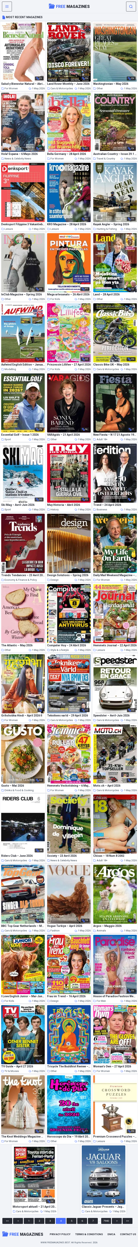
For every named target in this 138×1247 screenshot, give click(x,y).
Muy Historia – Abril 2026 (63, 504)
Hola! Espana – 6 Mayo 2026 (19, 154)
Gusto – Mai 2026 (12, 785)
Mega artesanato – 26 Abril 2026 (68, 294)
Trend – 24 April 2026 (107, 504)
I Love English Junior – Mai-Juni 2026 (23, 996)
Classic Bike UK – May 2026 (111, 364)
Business (100, 509)
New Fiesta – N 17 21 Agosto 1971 (115, 434)
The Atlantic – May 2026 (16, 645)
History (53, 509)
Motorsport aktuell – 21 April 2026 (34, 1206)
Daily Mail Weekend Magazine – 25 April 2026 (115, 575)
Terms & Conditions (89, 1234)
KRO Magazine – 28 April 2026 (66, 224)
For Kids (53, 299)
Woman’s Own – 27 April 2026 (112, 1066)
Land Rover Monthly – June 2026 (68, 83)
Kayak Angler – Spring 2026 (111, 224)
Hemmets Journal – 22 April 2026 (115, 645)
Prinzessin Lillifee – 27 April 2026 (69, 364)
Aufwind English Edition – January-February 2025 (23, 364)
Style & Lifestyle (58, 649)
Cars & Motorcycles (60, 88)
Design (53, 579)
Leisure (7, 228)
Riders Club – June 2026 (17, 855)
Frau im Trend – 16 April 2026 (66, 996)
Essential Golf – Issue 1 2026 (20, 434)
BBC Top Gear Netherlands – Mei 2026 (23, 926)
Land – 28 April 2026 (106, 294)
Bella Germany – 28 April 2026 (66, 154)
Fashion (53, 930)
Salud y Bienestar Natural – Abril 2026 (23, 83)
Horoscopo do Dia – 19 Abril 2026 (69, 1136)
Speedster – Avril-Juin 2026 (111, 715)
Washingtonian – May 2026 (110, 83)
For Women (9, 88)
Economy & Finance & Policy (19, 579)
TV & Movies (10, 1071)
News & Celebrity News (16, 158)
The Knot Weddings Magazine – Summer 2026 (23, 1136)
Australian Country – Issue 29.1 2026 (115, 154)
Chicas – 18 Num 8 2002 (108, 855)
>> (127, 1220)
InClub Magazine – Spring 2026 (21, 294)
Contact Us (128, 1234)
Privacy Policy (60, 1234)
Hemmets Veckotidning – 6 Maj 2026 (69, 785)
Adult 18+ (100, 439)
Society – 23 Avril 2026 (62, 855)
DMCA (111, 1234)
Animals (99, 930)
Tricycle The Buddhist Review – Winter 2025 (69, 1066)
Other (98, 88)
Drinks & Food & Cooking (17, 790)
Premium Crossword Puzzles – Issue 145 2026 (115, 1136)
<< (7, 1220)
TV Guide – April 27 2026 (17, 1066)
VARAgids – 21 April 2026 (63, 434)
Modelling (8, 369)
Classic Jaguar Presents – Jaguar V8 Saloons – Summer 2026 (103, 1206)
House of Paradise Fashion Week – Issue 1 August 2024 (115, 996)
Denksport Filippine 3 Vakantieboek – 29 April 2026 (23, 224)
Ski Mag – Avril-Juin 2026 (17, 504)
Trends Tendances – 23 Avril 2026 (23, 575)
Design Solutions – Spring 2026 (67, 575)
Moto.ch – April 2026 (106, 785)
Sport (6, 439)
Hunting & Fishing (105, 228)
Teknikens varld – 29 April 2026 (67, 715)
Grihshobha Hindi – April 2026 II (21, 715)
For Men (99, 1000)
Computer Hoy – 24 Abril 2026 (66, 645)
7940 (106, 1220)
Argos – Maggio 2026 (107, 926)
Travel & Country (104, 158)
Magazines (69, 6)
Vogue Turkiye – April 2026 (64, 926)
